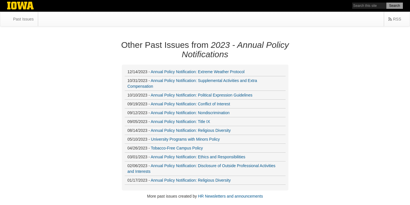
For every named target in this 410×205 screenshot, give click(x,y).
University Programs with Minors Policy (185, 139)
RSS (394, 19)
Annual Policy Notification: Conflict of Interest (190, 104)
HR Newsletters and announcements (230, 196)
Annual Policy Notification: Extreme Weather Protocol (198, 71)
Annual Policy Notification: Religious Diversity (191, 130)
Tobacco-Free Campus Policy (177, 148)
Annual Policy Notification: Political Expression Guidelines (201, 95)
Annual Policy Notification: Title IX (180, 121)
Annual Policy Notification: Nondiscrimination (190, 112)
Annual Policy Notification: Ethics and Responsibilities (198, 157)
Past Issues (23, 19)
